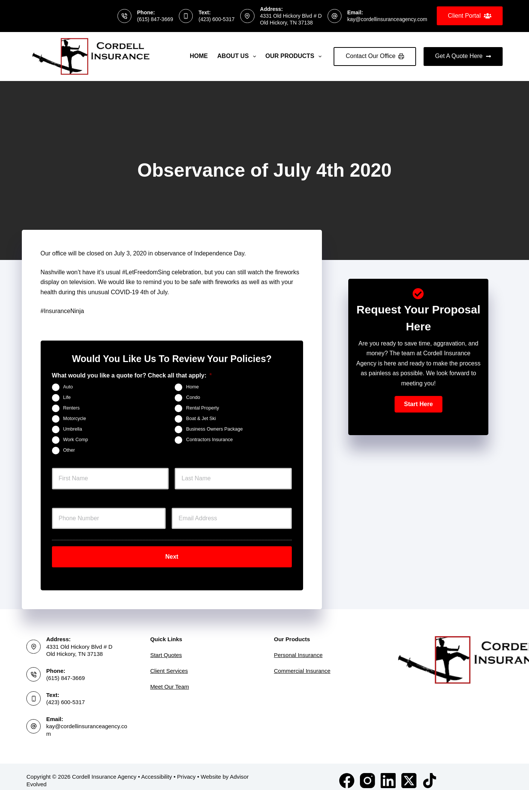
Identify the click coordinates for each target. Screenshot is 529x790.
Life (67, 397)
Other (69, 450)
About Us (238, 56)
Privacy (186, 769)
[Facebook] (346, 773)
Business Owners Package (214, 429)
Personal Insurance (298, 647)
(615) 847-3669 (155, 19)
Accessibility (156, 769)
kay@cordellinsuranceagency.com (387, 19)
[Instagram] (367, 773)
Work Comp (75, 439)
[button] (418, 404)
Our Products (295, 56)
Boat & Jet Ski (201, 418)
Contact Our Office (375, 56)
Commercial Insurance (302, 663)
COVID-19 (125, 292)
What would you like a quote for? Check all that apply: (132, 375)
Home (199, 56)
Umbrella (72, 429)
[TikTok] (429, 773)
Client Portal (469, 16)
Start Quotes (166, 647)
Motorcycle (74, 418)
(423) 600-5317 (216, 19)
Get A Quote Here (463, 56)
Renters (71, 408)
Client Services (169, 663)
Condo (193, 397)
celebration (186, 272)
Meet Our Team (169, 679)
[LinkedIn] (388, 773)
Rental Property (202, 408)
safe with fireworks (214, 282)
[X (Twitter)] (408, 773)
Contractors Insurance (209, 439)
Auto (68, 387)
